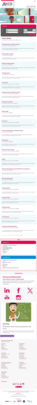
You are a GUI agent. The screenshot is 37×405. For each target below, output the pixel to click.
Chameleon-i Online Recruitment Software (20, 396)
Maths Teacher (5, 140)
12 (14, 235)
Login (34, 6)
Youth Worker (5, 82)
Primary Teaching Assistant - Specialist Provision (12, 130)
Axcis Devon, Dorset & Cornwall (6, 362)
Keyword (20, 31)
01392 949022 (5, 368)
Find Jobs (33, 34)
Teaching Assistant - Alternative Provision (11, 92)
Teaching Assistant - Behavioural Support (11, 44)
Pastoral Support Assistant (7, 53)
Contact (28, 6)
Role (2, 31)
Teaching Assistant (6, 188)
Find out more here (7, 336)
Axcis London (3, 343)
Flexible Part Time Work (7, 101)
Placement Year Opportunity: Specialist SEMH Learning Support (16, 168)
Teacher (3, 159)
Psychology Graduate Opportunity (9, 226)
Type (2, 29)
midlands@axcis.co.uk (22, 367)
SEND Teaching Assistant (7, 178)
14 (17, 235)
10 (11, 235)
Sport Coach (4, 121)
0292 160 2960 (5, 377)
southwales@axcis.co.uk (5, 376)
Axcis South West (22, 343)
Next (21, 235)
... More (16, 49)
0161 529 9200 (23, 358)
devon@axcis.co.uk (4, 367)
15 (18, 235)
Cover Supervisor (5, 216)
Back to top (18, 386)
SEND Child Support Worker (8, 63)
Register (31, 6)
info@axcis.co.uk (3, 348)
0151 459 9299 (5, 357)
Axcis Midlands (21, 362)
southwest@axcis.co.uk (22, 348)
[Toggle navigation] (34, 1)
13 (15, 235)
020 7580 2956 (5, 349)
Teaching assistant (6, 73)
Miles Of (29, 29)
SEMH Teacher (5, 111)
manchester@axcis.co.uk (22, 357)
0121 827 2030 (23, 368)
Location (20, 29)
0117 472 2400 (23, 349)
